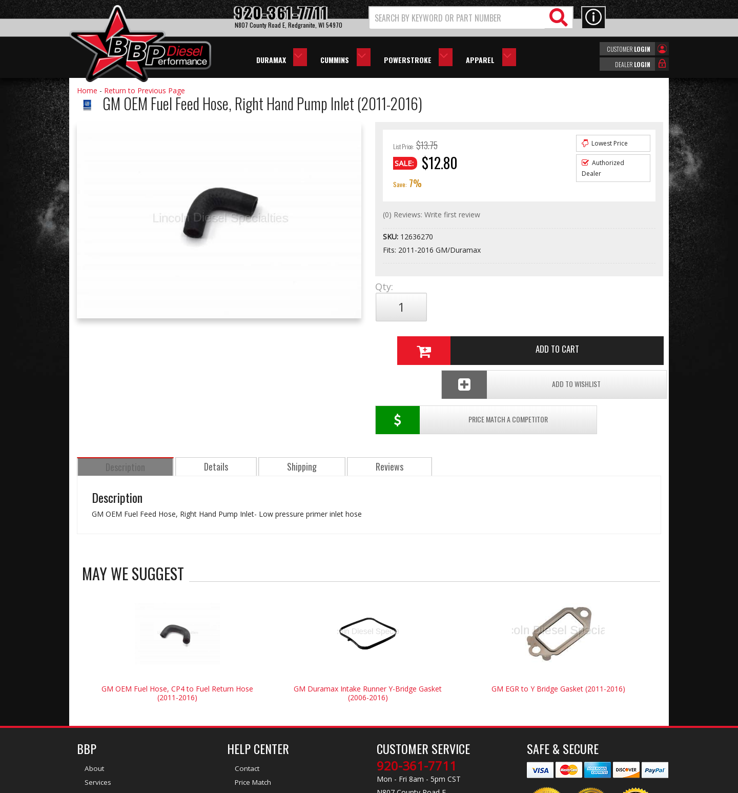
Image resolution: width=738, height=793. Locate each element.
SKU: (391, 236)
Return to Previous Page (144, 90)
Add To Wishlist (583, 341)
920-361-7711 (417, 687)
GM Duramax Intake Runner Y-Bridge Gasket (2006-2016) (368, 614)
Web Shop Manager (461, 784)
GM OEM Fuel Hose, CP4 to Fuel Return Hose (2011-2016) (177, 614)
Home (87, 90)
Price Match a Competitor (435, 341)
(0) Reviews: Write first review (431, 214)
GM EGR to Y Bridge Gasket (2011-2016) (558, 610)
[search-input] (457, 18)
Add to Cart (515, 307)
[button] (470, 17)
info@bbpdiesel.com (407, 735)
